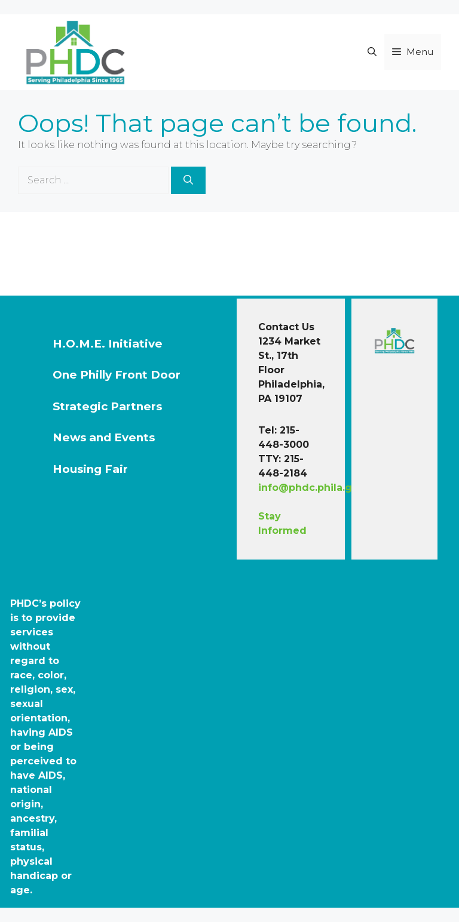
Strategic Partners (107, 406)
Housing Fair (90, 469)
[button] (372, 52)
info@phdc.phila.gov (311, 487)
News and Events (104, 437)
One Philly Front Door (116, 375)
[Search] (188, 180)
